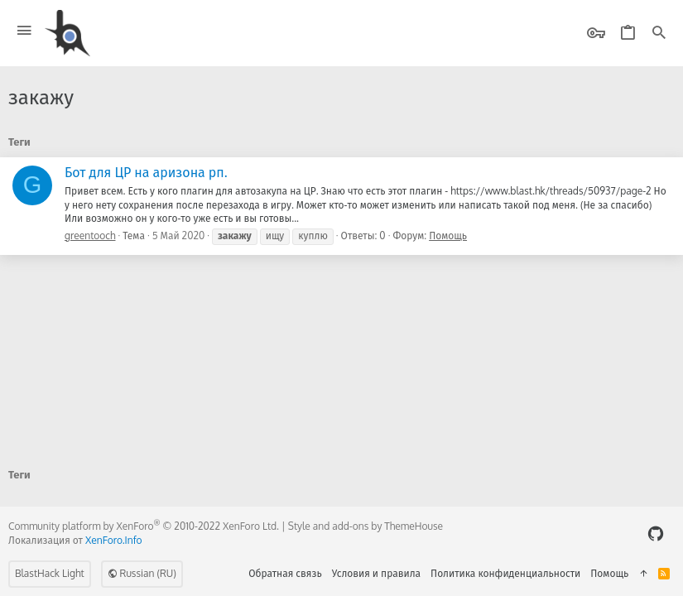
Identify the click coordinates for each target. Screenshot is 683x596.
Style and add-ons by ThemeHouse (365, 526)
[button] (24, 31)
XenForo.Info (113, 540)
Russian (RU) (142, 573)
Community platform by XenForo (143, 526)
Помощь (448, 235)
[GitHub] (656, 533)
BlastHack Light (49, 573)
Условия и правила (376, 573)
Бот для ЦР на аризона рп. (146, 172)
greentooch (90, 235)
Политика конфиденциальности (505, 573)
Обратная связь (285, 573)
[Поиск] (659, 33)
